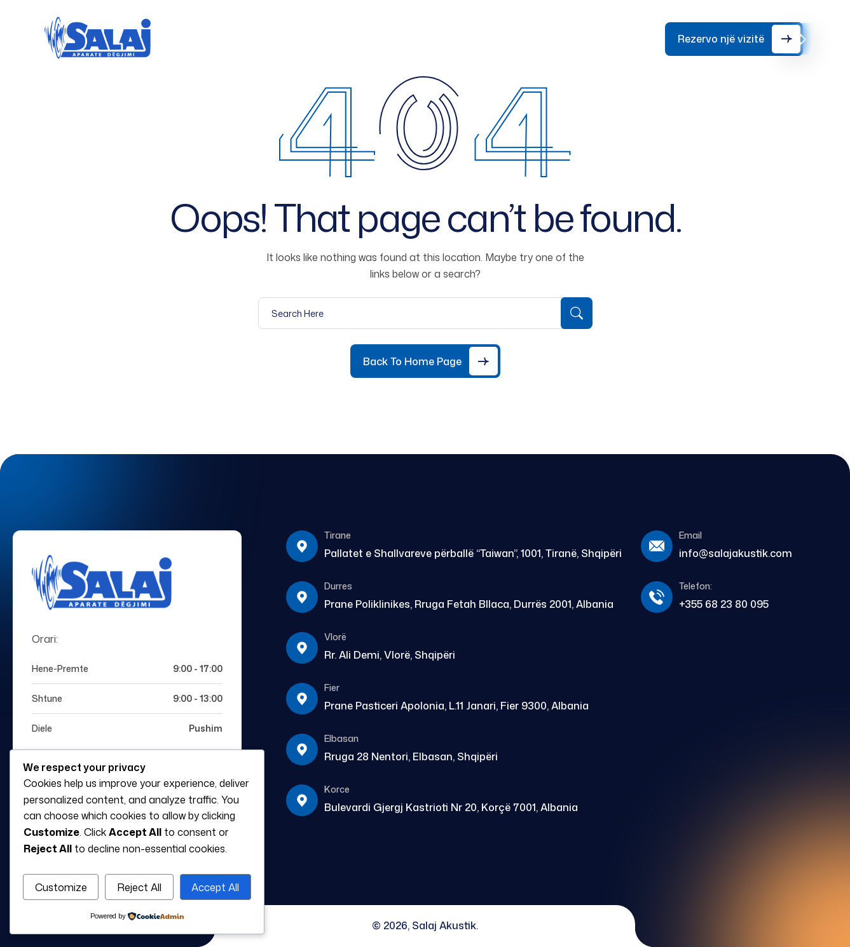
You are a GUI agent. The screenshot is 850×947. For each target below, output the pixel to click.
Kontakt (455, 30)
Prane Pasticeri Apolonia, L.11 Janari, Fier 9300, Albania (456, 706)
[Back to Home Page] (425, 361)
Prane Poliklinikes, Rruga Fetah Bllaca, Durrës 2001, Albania (469, 604)
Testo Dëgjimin (518, 34)
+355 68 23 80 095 (610, 38)
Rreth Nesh (283, 34)
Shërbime (342, 30)
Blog (399, 30)
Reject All (139, 887)
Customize (61, 887)
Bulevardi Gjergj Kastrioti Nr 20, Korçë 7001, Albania (451, 807)
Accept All (215, 887)
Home (171, 30)
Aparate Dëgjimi (226, 34)
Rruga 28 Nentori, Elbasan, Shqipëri (411, 756)
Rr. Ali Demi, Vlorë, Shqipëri (389, 655)
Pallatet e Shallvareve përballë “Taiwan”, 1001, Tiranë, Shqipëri (473, 553)
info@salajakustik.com (735, 553)
